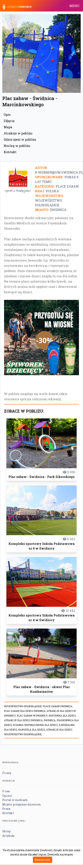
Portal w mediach (15, 800)
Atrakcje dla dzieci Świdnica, (24, 720)
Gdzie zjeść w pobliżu (20, 139)
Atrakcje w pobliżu (18, 133)
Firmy (6, 773)
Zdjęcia (9, 121)
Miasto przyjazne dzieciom (21, 804)
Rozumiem (42, 859)
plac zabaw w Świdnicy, (33, 715)
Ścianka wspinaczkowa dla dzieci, (36, 724)
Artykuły (8, 836)
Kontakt (10, 152)
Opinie (7, 795)
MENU (74, 6)
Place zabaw (67, 186)
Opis (7, 114)
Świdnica (58, 210)
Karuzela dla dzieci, (32, 729)
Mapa (8, 127)
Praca (6, 809)
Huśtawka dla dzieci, (62, 715)
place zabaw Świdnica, (58, 706)
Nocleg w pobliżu (17, 146)
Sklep (6, 831)
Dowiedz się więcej (60, 854)
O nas (6, 791)
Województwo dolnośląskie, (23, 706)
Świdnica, (50, 720)
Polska (52, 191)
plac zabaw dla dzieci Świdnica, (25, 710)
